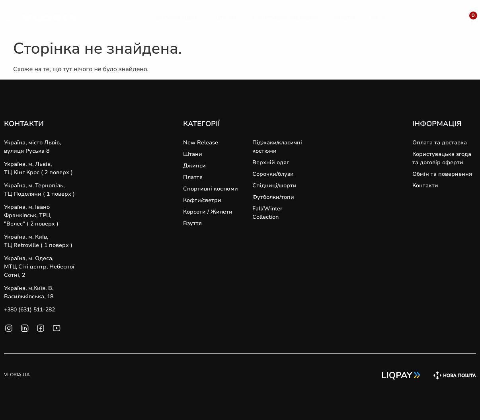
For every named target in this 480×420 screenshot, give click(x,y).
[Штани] (225, 18)
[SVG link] (7, 19)
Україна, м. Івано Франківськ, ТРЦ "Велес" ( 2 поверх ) (31, 215)
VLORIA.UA (17, 374)
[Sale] (378, 18)
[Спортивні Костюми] (285, 18)
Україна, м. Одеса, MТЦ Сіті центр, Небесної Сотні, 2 (39, 267)
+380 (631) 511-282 (29, 309)
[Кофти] (344, 18)
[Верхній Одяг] (176, 18)
